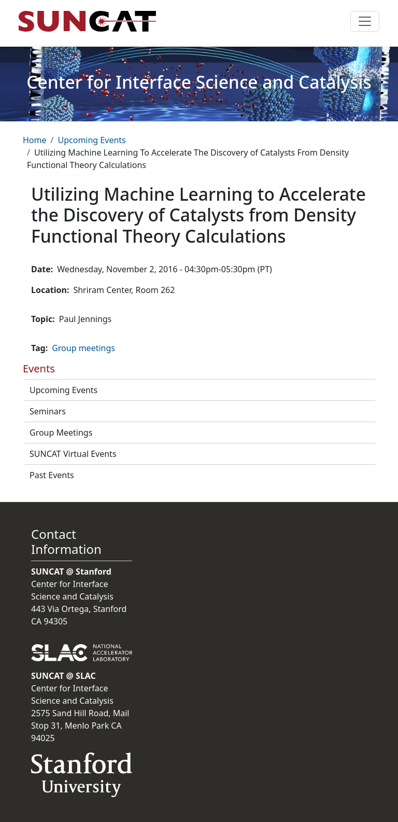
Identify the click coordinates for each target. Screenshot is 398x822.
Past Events (52, 475)
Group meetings (83, 348)
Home (35, 140)
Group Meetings (61, 432)
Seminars (48, 411)
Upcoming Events (91, 140)
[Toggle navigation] (364, 21)
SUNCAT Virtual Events (73, 453)
